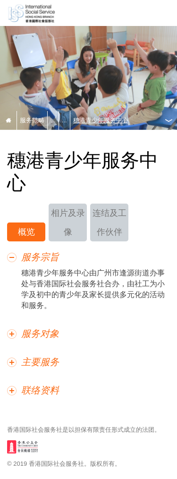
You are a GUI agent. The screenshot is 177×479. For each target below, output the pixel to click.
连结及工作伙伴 (109, 222)
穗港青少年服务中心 (100, 120)
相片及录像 (68, 222)
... (53, 120)
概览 (26, 232)
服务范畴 (32, 120)
